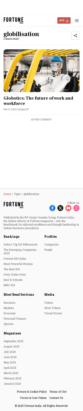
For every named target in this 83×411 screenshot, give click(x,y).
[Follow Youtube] (68, 207)
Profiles (50, 236)
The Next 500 (12, 269)
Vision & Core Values (33, 397)
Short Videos (52, 308)
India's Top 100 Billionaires (21, 244)
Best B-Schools (13, 280)
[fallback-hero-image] (41, 70)
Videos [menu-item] (48, 302)
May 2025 (10, 362)
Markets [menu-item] (9, 308)
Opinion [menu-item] (9, 324)
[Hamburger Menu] (76, 20)
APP (61, 20)
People (48, 249)
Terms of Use (57, 391)
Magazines (12, 333)
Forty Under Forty (15, 274)
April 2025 (10, 367)
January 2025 (12, 383)
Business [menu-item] (9, 302)
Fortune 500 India (15, 258)
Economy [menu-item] (9, 313)
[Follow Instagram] (76, 207)
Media (49, 294)
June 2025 (10, 357)
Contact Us (56, 397)
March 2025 (11, 373)
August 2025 (11, 346)
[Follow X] (60, 207)
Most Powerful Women (18, 264)
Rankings (11, 236)
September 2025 (13, 341)
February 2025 (12, 378)
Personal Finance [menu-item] (15, 318)
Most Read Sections (19, 294)
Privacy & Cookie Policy (32, 391)
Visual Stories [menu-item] (53, 313)
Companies (51, 244)
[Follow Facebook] (52, 207)
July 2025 (10, 351)
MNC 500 (9, 285)
